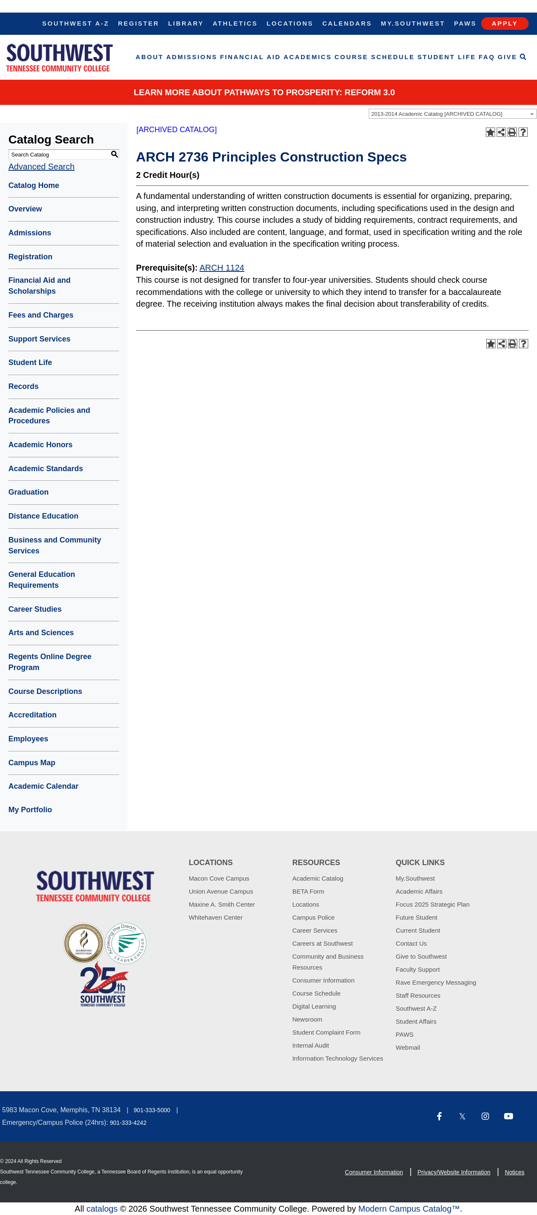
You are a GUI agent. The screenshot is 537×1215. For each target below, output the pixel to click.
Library (186, 23)
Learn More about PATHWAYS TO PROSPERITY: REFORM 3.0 (264, 92)
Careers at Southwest (322, 943)
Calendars (347, 23)
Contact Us (411, 943)
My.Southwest (413, 23)
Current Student (418, 930)
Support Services (39, 339)
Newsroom (307, 1019)
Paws (465, 23)
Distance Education (43, 516)
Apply (505, 23)
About (150, 56)
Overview (25, 209)
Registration (30, 257)
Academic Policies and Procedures (49, 415)
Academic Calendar (43, 786)
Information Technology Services (337, 1058)
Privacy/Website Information (453, 1172)
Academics (308, 56)
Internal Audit (310, 1045)
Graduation (28, 492)
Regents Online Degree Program (49, 662)
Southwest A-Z (75, 23)
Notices (514, 1172)
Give (507, 56)
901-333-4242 (128, 1122)
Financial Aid (250, 56)
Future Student (416, 917)
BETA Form (308, 891)
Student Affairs (416, 1021)
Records (23, 386)
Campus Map (31, 763)
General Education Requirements (41, 579)
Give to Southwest (421, 956)
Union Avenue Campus (221, 891)
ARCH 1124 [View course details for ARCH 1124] (222, 267)
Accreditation (32, 715)
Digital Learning (314, 1006)
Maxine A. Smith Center (222, 904)
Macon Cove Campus (219, 878)
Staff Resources (418, 995)
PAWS (405, 1034)
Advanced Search (41, 166)
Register (138, 23)
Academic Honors (40, 445)
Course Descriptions (45, 691)
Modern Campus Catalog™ (409, 1208)
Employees (28, 739)
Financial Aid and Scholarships (39, 285)
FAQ (487, 56)
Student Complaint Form (326, 1032)
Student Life (446, 56)
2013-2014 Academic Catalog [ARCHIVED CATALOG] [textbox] (436, 114)
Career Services (315, 930)
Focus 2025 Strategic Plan (432, 904)
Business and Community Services (54, 545)
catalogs (102, 1208)
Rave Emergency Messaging (436, 982)
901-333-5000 (152, 1110)
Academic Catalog (318, 878)
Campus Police (313, 917)
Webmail (408, 1047)
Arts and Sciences (41, 632)
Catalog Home (33, 185)
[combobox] (453, 114)
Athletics (235, 23)
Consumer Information (323, 980)
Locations (289, 23)
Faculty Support (418, 969)
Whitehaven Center (215, 917)
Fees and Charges (40, 315)
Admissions (191, 56)
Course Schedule (374, 56)
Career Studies (35, 609)
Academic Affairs (419, 891)
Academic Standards (45, 468)
